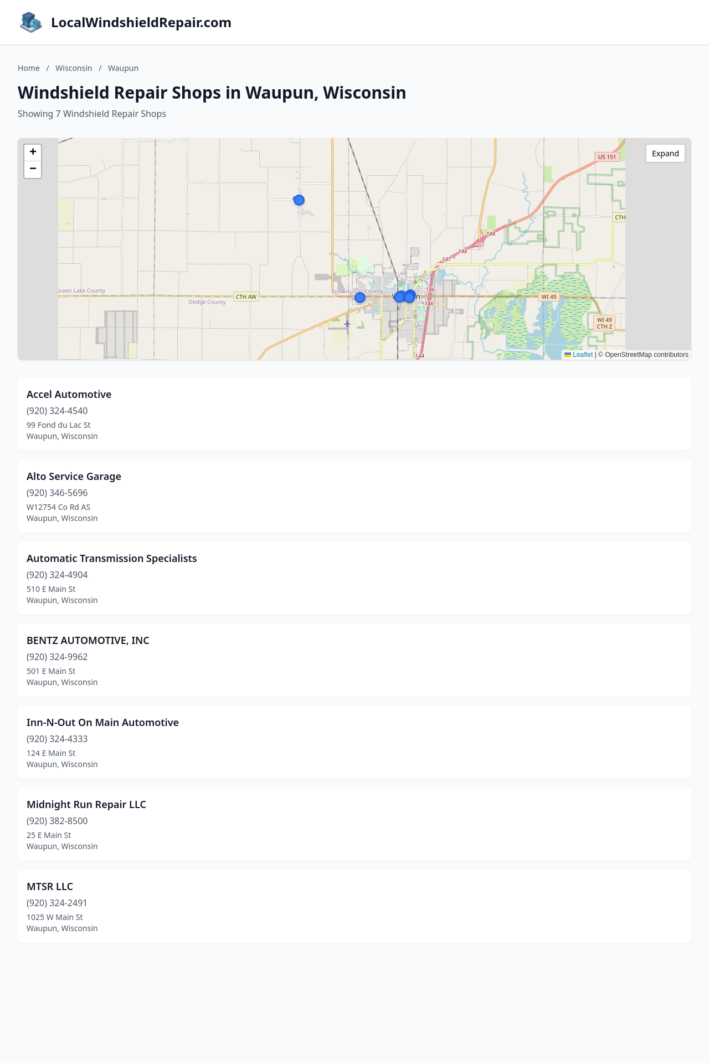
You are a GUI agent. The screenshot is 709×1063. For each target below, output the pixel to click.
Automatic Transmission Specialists (112, 558)
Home (29, 68)
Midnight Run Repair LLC (86, 804)
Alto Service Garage (74, 476)
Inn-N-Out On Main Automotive (103, 722)
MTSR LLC (50, 886)
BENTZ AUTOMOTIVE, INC (88, 640)
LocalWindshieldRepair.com (141, 22)
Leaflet (578, 355)
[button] (299, 200)
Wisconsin (73, 68)
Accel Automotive (69, 394)
